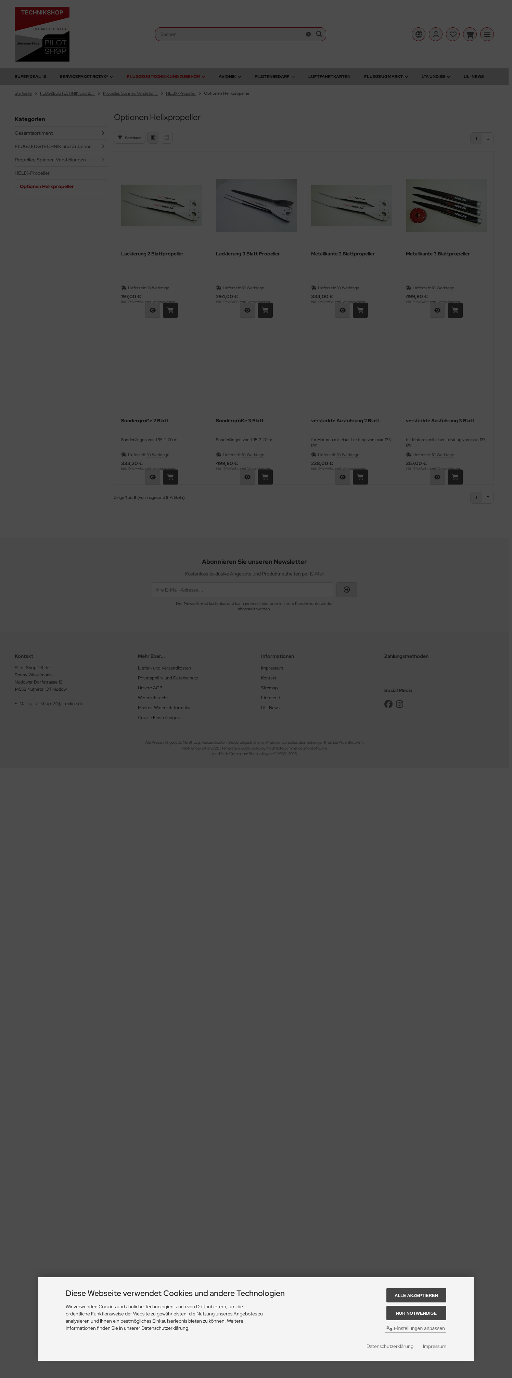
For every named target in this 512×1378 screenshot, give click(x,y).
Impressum (434, 1346)
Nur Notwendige (416, 1313)
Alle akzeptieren (416, 1295)
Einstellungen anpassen (415, 1328)
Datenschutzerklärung (390, 1346)
